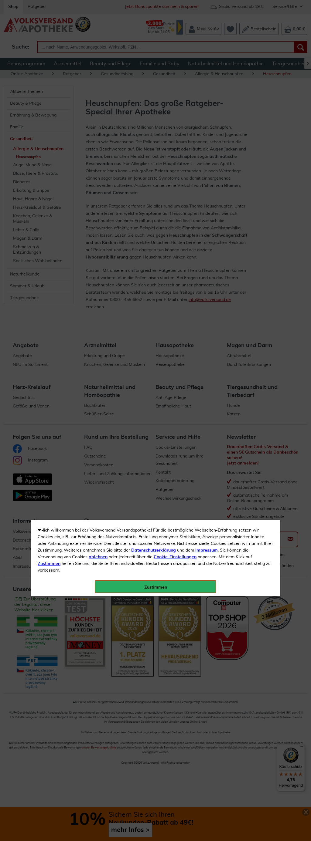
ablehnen (98, 143)
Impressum (206, 136)
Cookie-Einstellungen (175, 143)
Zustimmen (49, 149)
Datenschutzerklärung (153, 136)
